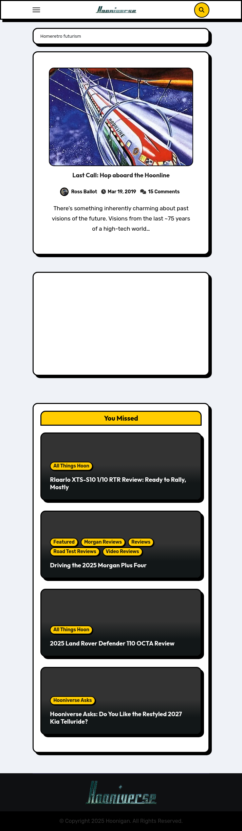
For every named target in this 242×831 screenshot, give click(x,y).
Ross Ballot (78, 192)
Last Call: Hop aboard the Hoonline (121, 175)
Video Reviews (122, 551)
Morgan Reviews (103, 542)
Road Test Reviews (74, 551)
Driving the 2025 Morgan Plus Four (98, 565)
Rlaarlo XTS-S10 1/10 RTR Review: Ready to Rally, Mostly (118, 483)
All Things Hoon (71, 466)
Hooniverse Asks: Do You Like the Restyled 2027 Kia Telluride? (116, 717)
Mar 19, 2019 (122, 192)
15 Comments (164, 192)
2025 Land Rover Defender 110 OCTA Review (112, 643)
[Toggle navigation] (36, 9)
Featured (64, 542)
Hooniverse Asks (72, 700)
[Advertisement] (122, 325)
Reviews (140, 542)
